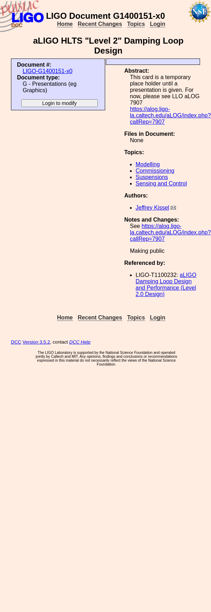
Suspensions (152, 177)
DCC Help (80, 342)
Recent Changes (100, 24)
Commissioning (155, 171)
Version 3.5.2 (36, 342)
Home (65, 24)
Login (157, 24)
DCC (16, 342)
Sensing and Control (161, 183)
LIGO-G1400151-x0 (48, 71)
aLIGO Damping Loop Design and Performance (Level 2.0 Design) (166, 284)
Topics (136, 24)
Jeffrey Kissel (152, 208)
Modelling (148, 164)
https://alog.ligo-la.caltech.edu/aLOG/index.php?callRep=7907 (170, 115)
